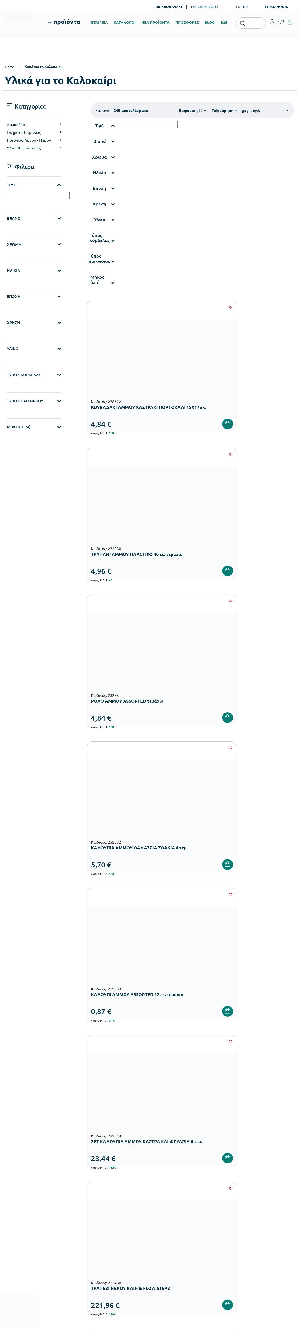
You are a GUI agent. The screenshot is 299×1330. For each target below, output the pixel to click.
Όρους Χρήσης (240, 1097)
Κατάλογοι (160, 1192)
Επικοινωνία (260, 1192)
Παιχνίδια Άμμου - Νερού (29, 139)
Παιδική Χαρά (113, 1237)
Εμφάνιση (188, 110)
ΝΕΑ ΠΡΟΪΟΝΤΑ (155, 22)
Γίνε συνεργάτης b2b (167, 1216)
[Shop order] (261, 110)
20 (221, 793)
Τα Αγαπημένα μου (264, 1184)
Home (9, 66)
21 (235, 793)
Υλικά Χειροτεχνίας (24, 147)
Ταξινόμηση (222, 110)
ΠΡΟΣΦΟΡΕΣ (187, 22)
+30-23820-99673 (204, 6)
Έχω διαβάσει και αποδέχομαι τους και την (222, 1100)
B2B (224, 22)
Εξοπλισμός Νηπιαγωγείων (123, 1198)
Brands (157, 1200)
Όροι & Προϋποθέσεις (217, 1208)
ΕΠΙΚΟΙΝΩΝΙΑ (276, 6)
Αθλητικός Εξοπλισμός (119, 1245)
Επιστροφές (210, 1200)
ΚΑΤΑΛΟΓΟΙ (125, 22)
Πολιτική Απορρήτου (216, 1216)
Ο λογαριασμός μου (265, 1177)
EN (238, 6)
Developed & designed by (149, 1323)
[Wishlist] (146, 307)
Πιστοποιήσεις (163, 1184)
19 (206, 793)
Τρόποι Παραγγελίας (216, 1177)
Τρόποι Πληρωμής (214, 1184)
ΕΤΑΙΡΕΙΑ (99, 22)
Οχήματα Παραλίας (24, 132)
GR (245, 6)
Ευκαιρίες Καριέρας (166, 1208)
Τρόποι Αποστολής (215, 1192)
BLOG (210, 22)
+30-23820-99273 (168, 6)
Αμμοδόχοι (16, 124)
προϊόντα (66, 21)
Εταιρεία (158, 1177)
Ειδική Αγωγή (113, 1253)
